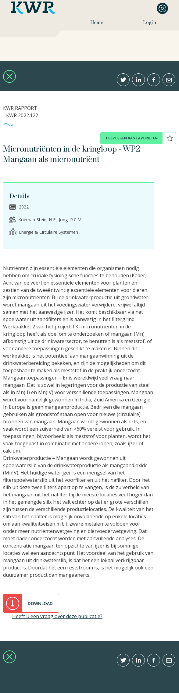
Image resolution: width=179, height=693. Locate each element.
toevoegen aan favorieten (131, 138)
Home (96, 23)
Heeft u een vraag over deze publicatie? (57, 616)
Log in (149, 23)
